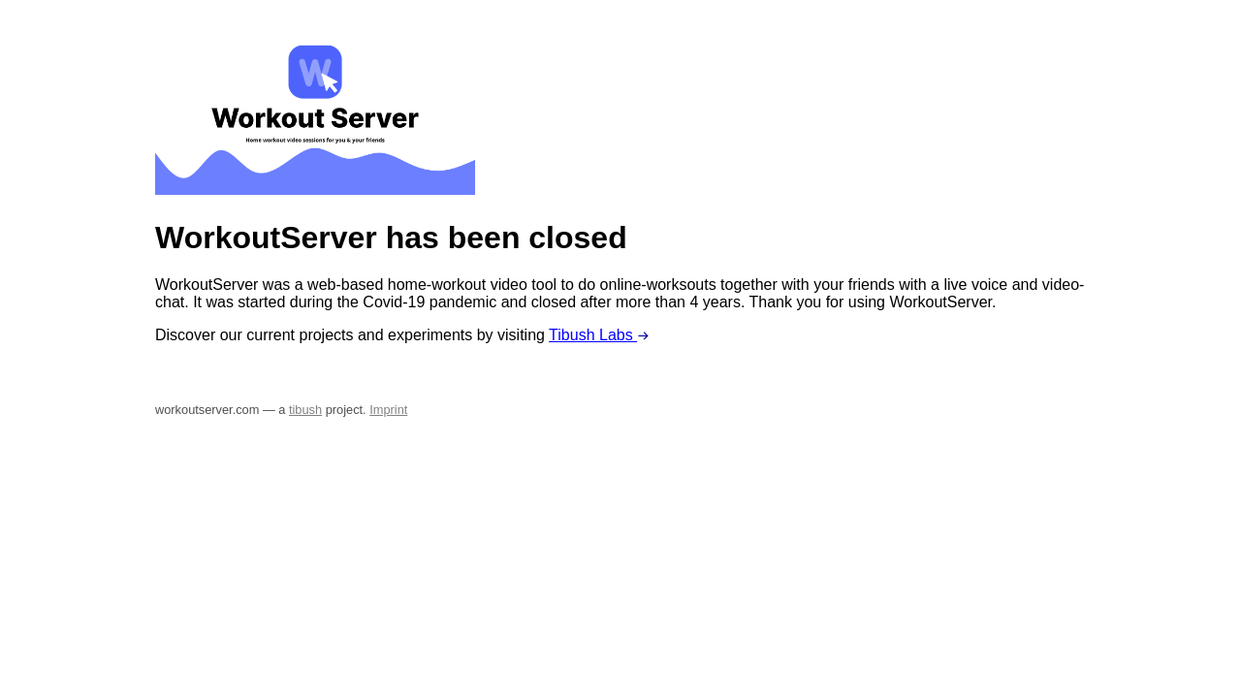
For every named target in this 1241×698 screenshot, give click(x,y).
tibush (305, 409)
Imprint (388, 409)
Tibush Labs (599, 335)
